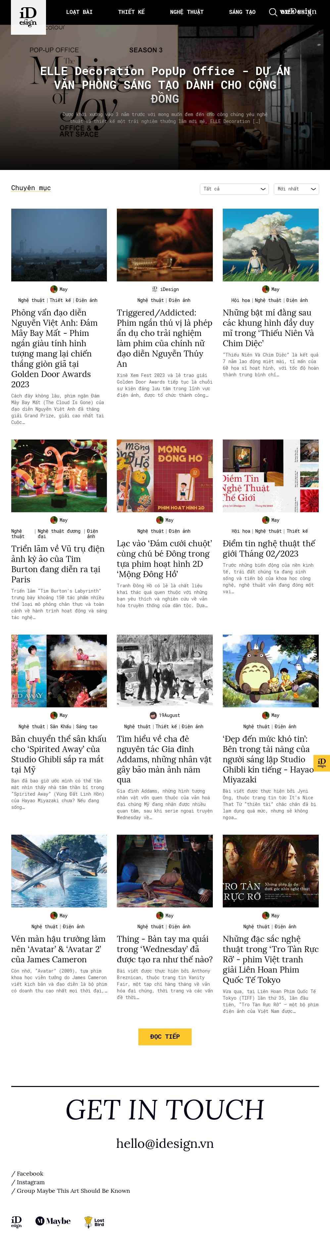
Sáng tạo (86, 727)
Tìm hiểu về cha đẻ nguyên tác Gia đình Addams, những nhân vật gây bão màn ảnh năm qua (164, 759)
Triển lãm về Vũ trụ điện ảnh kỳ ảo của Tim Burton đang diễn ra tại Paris (58, 564)
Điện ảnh (86, 302)
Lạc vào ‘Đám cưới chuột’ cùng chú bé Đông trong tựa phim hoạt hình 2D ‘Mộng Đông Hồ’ (157, 564)
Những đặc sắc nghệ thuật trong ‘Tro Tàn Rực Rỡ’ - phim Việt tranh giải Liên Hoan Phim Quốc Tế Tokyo (263, 959)
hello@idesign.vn (165, 1143)
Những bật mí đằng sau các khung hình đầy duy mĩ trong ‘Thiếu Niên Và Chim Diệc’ (269, 329)
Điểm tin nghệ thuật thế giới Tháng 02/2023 (269, 549)
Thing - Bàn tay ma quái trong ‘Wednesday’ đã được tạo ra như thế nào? (163, 955)
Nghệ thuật (31, 302)
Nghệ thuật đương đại (59, 534)
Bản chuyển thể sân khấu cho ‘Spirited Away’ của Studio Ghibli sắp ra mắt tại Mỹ (58, 754)
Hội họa (240, 302)
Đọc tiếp (165, 1035)
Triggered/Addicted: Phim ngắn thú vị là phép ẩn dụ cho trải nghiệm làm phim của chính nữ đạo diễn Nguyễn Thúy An (165, 339)
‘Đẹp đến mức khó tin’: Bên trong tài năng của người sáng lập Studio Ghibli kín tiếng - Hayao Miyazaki (269, 759)
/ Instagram (28, 1182)
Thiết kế (60, 302)
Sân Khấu (60, 727)
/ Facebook (27, 1173)
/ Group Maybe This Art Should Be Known (70, 1190)
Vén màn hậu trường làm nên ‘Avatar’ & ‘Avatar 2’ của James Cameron (58, 950)
